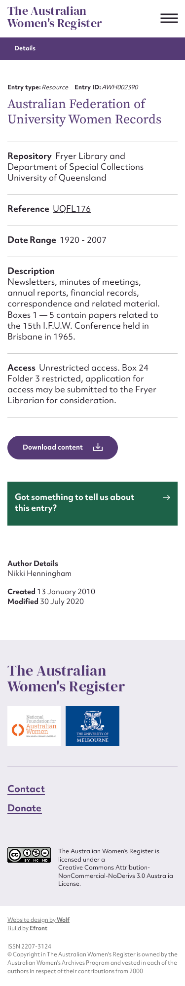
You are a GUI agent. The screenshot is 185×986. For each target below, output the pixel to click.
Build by (27, 928)
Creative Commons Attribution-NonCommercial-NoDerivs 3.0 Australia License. (115, 876)
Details (25, 48)
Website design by (38, 920)
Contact (26, 788)
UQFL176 (72, 208)
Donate (24, 807)
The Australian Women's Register (54, 17)
